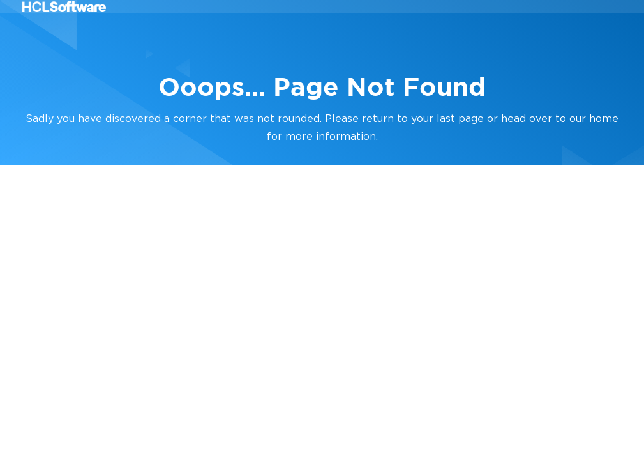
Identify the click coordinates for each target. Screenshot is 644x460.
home (603, 119)
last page (460, 119)
